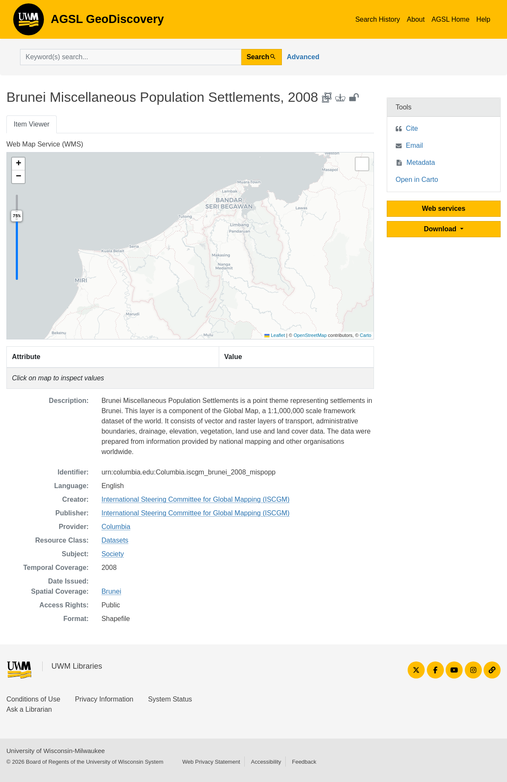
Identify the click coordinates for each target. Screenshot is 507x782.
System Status (170, 699)
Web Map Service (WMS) (44, 144)
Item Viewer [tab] (31, 124)
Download (441, 229)
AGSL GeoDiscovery (28, 22)
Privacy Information (104, 699)
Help (483, 19)
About (416, 19)
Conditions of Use (33, 699)
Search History (377, 19)
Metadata (420, 162)
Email (414, 145)
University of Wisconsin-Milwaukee (55, 750)
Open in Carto (417, 179)
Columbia (115, 526)
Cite (412, 128)
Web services (443, 208)
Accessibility (266, 762)
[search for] (130, 57)
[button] (18, 164)
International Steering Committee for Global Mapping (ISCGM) (195, 499)
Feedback (304, 762)
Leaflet (274, 335)
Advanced (303, 56)
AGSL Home (450, 19)
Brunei (111, 591)
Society (112, 554)
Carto (365, 335)
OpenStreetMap (310, 335)
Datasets (114, 540)
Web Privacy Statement (211, 762)
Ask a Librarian (29, 709)
